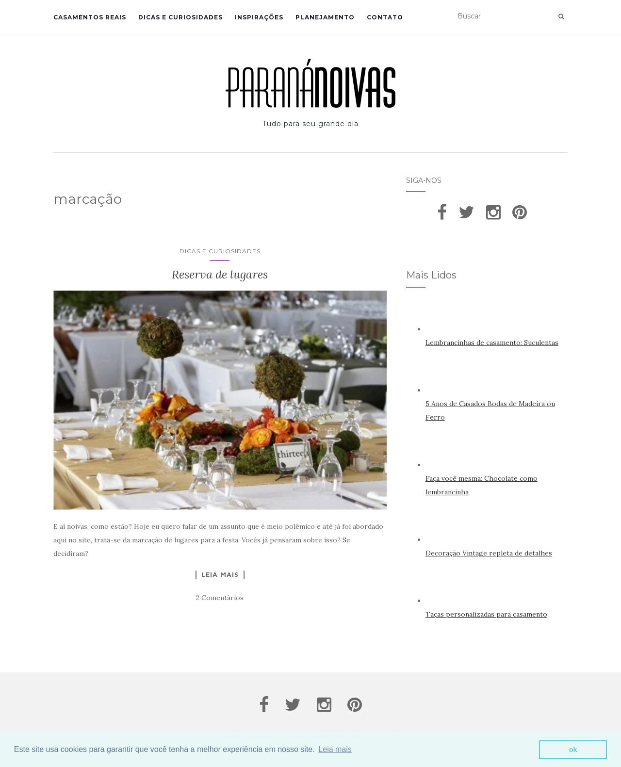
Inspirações (259, 17)
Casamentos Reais (89, 17)
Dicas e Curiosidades (180, 17)
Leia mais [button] (334, 749)
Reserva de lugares (220, 274)
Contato (385, 17)
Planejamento (325, 17)
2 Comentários (220, 597)
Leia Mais (220, 574)
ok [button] (573, 749)
